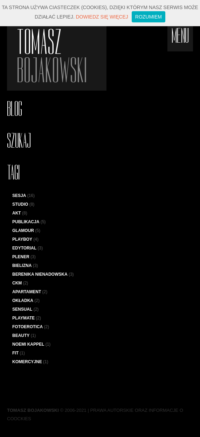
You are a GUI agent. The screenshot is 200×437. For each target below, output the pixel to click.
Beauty (20, 335)
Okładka (22, 300)
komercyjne (27, 361)
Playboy (22, 239)
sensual (22, 309)
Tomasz (61, 56)
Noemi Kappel (28, 344)
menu (180, 36)
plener (20, 256)
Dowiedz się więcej (102, 17)
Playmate (23, 318)
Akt (16, 213)
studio (20, 204)
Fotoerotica (27, 326)
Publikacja (25, 221)
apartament (26, 291)
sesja (19, 195)
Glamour (23, 230)
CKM (17, 283)
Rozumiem (148, 17)
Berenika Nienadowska (40, 274)
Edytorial (24, 248)
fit (15, 353)
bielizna (22, 265)
